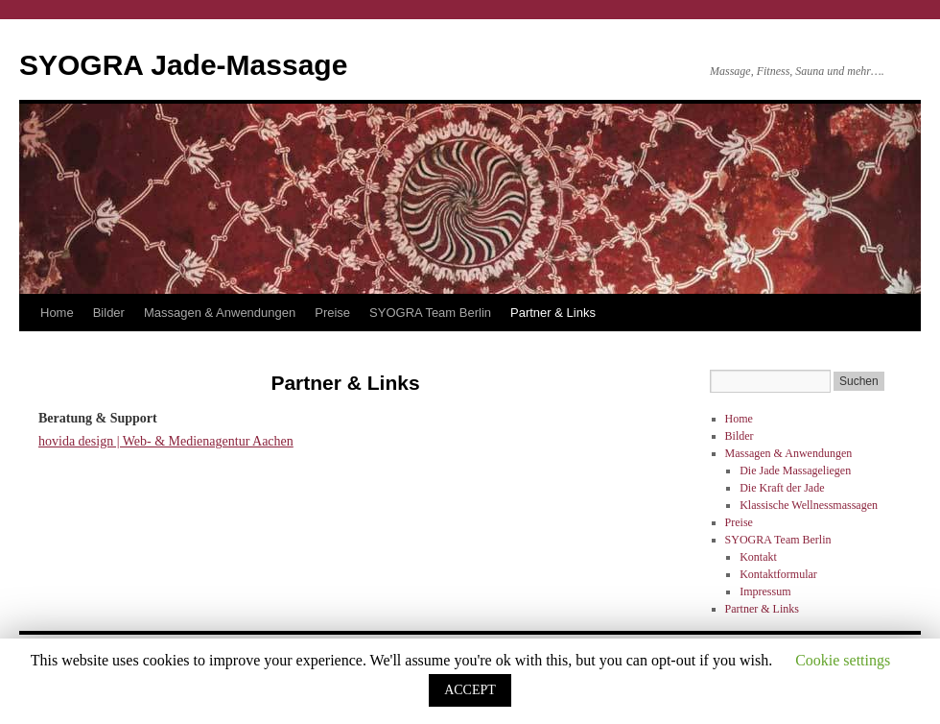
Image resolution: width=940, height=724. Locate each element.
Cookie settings (842, 660)
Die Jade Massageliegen (795, 470)
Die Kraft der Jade (782, 488)
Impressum (765, 591)
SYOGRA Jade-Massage (183, 65)
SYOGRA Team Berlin (430, 312)
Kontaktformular (778, 574)
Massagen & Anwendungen (219, 312)
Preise (332, 312)
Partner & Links (553, 312)
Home (57, 312)
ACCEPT (470, 690)
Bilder (109, 312)
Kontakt (758, 557)
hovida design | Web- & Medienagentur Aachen (166, 441)
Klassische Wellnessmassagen (809, 505)
